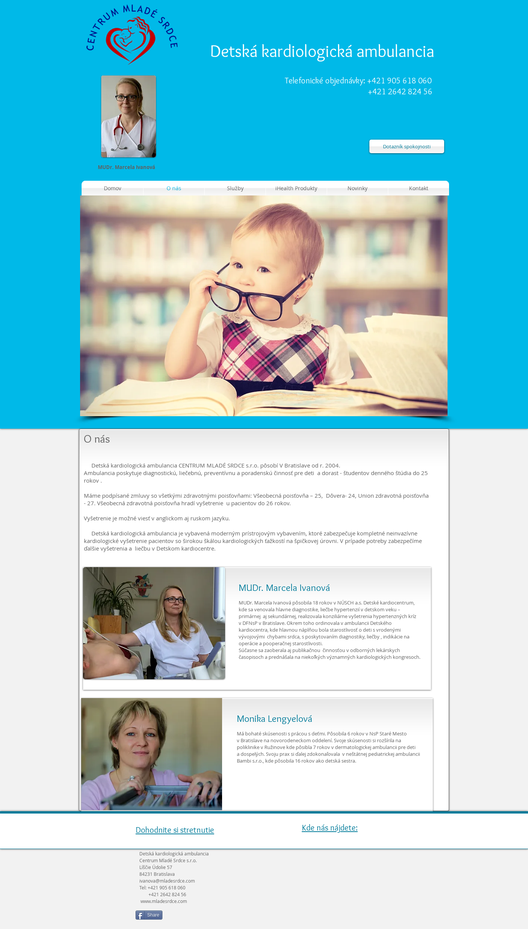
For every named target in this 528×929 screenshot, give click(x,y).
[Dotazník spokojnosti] (406, 146)
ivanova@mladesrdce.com (167, 881)
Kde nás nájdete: (330, 828)
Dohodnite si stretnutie (175, 830)
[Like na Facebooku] (213, 918)
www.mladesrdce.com (163, 901)
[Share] (149, 915)
